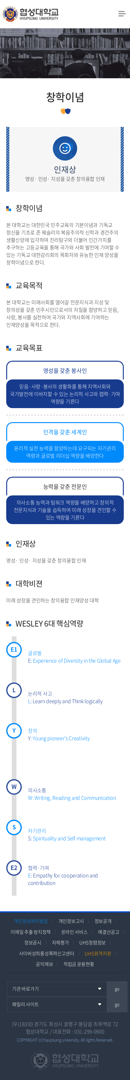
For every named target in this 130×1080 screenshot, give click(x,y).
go (117, 989)
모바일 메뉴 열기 (122, 13)
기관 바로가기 (25, 988)
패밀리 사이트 (25, 1004)
